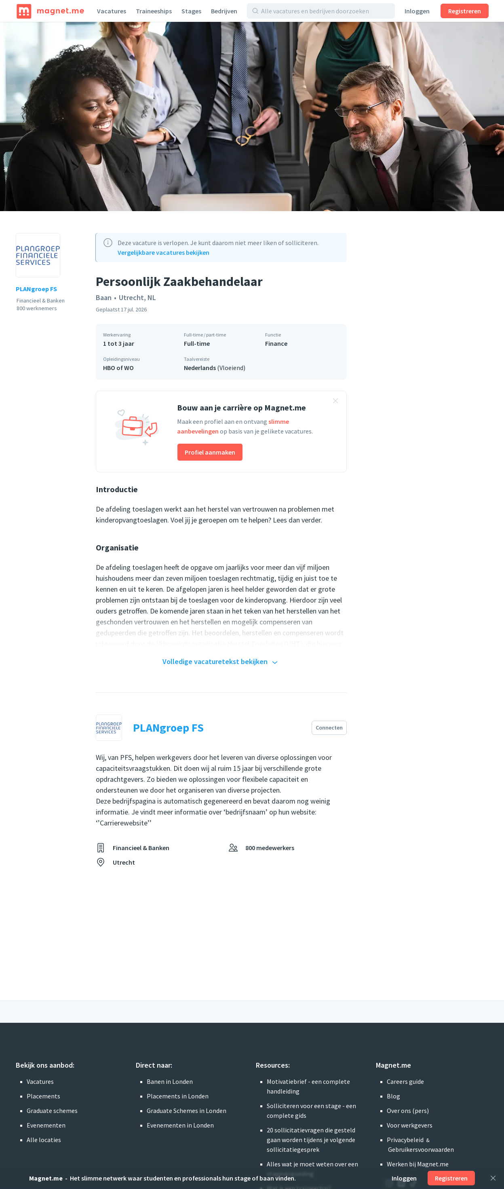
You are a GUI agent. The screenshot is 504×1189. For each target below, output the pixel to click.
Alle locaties (44, 1140)
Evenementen (46, 1125)
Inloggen (417, 11)
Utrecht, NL (137, 297)
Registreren (464, 11)
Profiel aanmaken (210, 452)
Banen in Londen (170, 1081)
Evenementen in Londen (180, 1125)
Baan (104, 297)
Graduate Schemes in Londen (186, 1110)
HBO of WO (118, 368)
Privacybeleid (405, 1140)
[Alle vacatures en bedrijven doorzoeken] (325, 11)
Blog (393, 1096)
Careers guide (405, 1081)
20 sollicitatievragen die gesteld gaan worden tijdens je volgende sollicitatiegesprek (311, 1139)
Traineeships (154, 11)
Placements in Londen (178, 1096)
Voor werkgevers (409, 1125)
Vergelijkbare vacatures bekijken (163, 252)
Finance (276, 343)
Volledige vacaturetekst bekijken (221, 662)
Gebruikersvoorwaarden (421, 1149)
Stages (191, 11)
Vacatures (111, 11)
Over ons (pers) (408, 1110)
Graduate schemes (52, 1110)
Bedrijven (224, 11)
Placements (43, 1096)
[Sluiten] (493, 1178)
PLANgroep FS (36, 289)
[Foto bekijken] (252, 116)
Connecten (329, 727)
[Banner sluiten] (335, 402)
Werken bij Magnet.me (418, 1164)
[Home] (50, 11)
